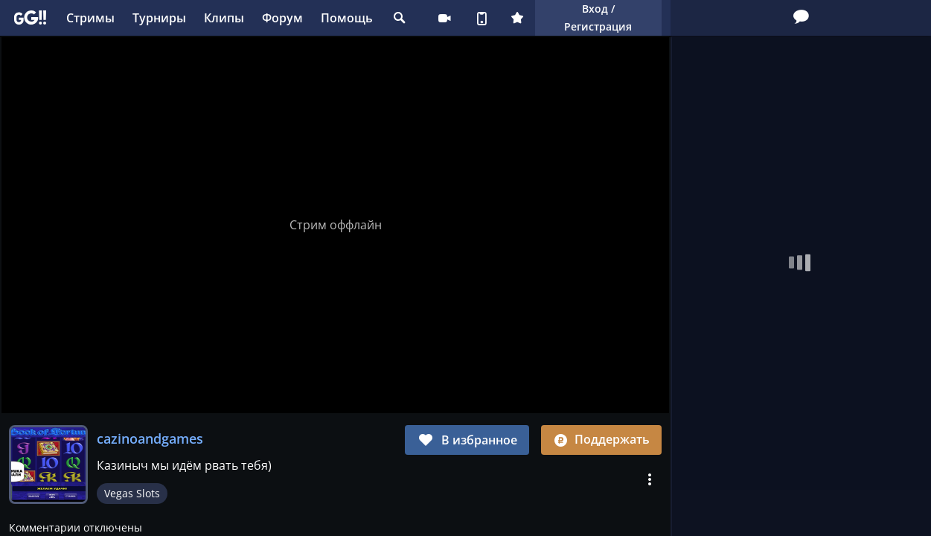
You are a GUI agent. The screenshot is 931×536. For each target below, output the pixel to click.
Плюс (517, 18)
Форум (282, 18)
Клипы (224, 18)
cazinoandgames (150, 438)
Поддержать (601, 439)
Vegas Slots (132, 493)
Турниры (159, 18)
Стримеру (444, 18)
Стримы (90, 18)
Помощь (347, 18)
